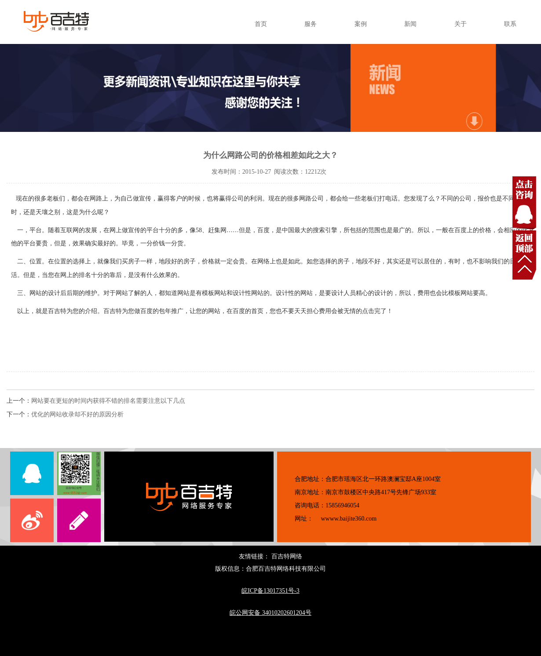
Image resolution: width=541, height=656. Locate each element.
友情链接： (255, 556)
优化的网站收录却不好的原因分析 (77, 414)
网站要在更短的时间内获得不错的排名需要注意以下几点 (108, 400)
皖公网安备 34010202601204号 (270, 612)
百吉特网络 (286, 556)
